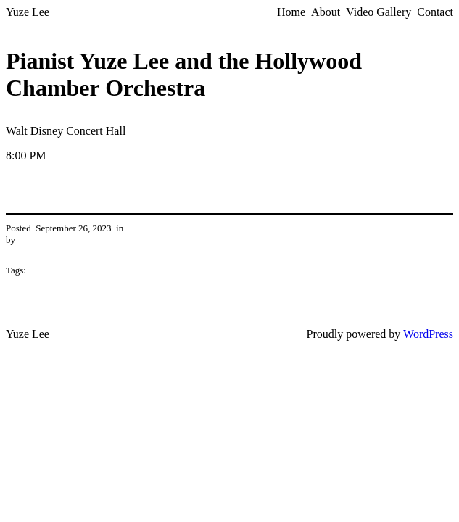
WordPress (428, 334)
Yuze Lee (27, 12)
